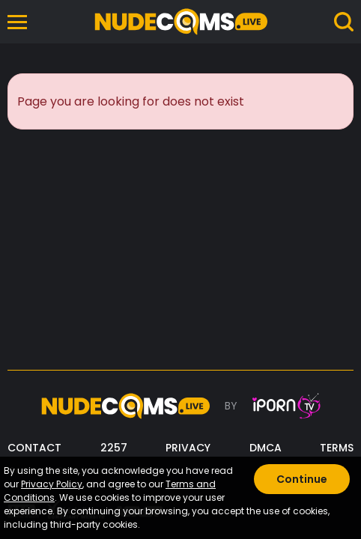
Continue (301, 479)
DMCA (265, 448)
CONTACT (34, 448)
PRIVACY (188, 448)
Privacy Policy (51, 484)
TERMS (337, 448)
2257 (113, 448)
